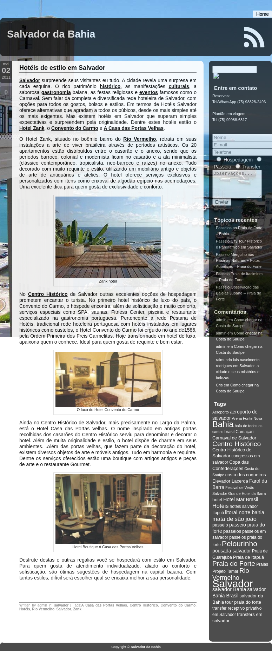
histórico (110, 86)
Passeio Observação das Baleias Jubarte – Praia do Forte (238, 298)
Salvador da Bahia (51, 34)
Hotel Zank (32, 128)
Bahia (223, 429)
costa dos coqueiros (245, 480)
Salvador (29, 80)
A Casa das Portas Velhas (134, 128)
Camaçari (244, 437)
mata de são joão (234, 524)
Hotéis (24, 609)
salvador (61, 605)
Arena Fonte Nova (247, 424)
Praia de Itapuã (248, 562)
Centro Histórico (48, 294)
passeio (220, 530)
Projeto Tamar (225, 576)
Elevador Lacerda (230, 486)
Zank (77, 609)
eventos (148, 92)
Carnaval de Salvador (234, 443)
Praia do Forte (233, 568)
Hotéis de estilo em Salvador (62, 67)
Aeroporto (220, 417)
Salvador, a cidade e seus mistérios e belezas (237, 377)
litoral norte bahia (244, 518)
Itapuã (218, 518)
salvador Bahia (229, 594)
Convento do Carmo (74, 128)
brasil (229, 437)
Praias (262, 569)
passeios (232, 536)
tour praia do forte (243, 607)
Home (262, 14)
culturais (179, 86)
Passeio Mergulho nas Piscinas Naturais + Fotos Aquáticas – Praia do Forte (238, 266)
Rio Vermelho (139, 139)
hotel (217, 505)
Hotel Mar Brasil (240, 505)
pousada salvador (231, 556)
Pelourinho (239, 549)
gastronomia (56, 92)
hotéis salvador (244, 511)
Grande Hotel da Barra (247, 499)
